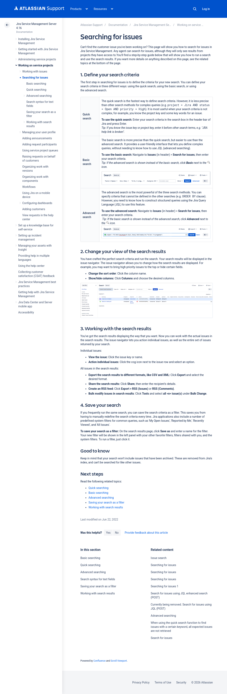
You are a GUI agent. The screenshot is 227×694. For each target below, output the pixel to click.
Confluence (99, 660)
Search (195, 9)
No (117, 532)
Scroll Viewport (119, 660)
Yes (108, 532)
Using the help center (31, 265)
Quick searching (36, 89)
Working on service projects (35, 65)
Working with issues (34, 71)
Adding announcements (37, 138)
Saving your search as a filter (106, 502)
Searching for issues (35, 77)
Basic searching (36, 83)
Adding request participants (39, 144)
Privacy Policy (140, 682)
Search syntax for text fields (97, 579)
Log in (206, 9)
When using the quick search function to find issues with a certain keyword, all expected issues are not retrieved (181, 626)
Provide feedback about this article (146, 532)
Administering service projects (37, 59)
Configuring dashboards (37, 203)
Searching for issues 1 (164, 586)
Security (181, 682)
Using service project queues (40, 150)
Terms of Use (163, 682)
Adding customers (33, 209)
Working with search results (105, 507)
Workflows (28, 186)
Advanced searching (39, 95)
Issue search (158, 558)
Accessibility (26, 312)
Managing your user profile (38, 132)
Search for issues (161, 638)
